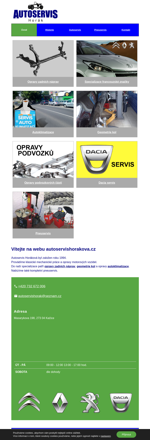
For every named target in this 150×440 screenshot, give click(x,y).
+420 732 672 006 (32, 286)
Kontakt (125, 30)
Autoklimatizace (43, 112)
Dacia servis (107, 162)
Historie (49, 30)
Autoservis (75, 30)
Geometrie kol (107, 112)
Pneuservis (100, 30)
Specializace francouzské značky (107, 61)
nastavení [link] (106, 436)
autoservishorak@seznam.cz (39, 296)
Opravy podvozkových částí (43, 162)
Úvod (24, 30)
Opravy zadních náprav (43, 61)
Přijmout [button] (126, 434)
